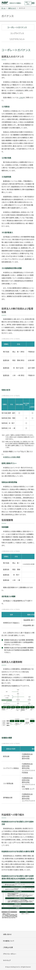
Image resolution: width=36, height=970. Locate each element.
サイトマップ (7, 960)
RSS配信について (8, 941)
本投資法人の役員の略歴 (11, 457)
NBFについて (12, 8)
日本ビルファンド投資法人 (13, 3)
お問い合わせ (7, 934)
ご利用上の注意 (8, 947)
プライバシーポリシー (9, 954)
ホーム (3, 8)
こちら (21, 97)
